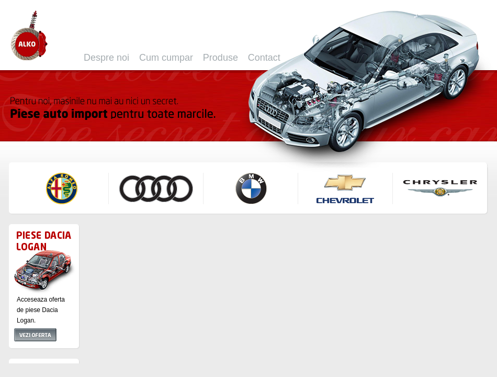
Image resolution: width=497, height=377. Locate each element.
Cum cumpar (166, 57)
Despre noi (106, 57)
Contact (264, 57)
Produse (220, 57)
